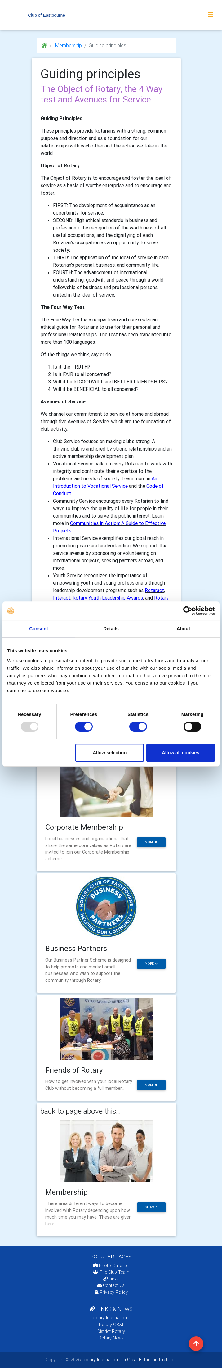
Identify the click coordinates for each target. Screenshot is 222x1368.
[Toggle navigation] (210, 15)
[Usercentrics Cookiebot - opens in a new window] (188, 610)
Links (111, 1279)
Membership (68, 45)
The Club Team (111, 1272)
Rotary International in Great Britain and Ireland (128, 1359)
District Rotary (111, 1331)
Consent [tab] (38, 628)
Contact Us (111, 1285)
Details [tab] (111, 628)
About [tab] (183, 628)
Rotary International (111, 1317)
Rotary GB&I (111, 1324)
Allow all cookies (180, 752)
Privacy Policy (111, 1292)
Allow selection (110, 752)
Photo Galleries (111, 1265)
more (151, 842)
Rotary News (111, 1338)
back (151, 1207)
